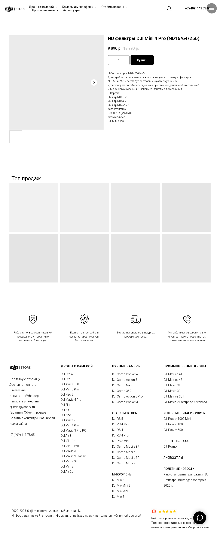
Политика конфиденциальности (32, 418)
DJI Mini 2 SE (69, 461)
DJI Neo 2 (67, 394)
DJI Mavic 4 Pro (71, 399)
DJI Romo (170, 446)
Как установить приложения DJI (186, 474)
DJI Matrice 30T (174, 396)
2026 (23, 511)
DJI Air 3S (67, 410)
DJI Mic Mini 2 (121, 485)
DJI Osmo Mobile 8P (125, 446)
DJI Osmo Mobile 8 (124, 452)
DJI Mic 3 (118, 480)
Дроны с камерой (41, 7)
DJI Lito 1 (67, 379)
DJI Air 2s (67, 471)
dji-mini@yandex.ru (22, 407)
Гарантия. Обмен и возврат (28, 412)
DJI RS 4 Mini (120, 424)
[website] (169, 8)
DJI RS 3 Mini (120, 441)
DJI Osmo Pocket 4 (125, 374)
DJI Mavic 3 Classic (74, 456)
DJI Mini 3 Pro (70, 446)
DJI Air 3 (66, 435)
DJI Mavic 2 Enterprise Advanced (185, 402)
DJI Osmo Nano (123, 385)
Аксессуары (71, 10)
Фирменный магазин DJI (65, 511)
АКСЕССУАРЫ (173, 457)
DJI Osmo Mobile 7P (125, 457)
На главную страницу (24, 379)
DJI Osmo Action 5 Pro (127, 396)
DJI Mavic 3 (68, 451)
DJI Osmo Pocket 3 (125, 402)
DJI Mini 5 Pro (70, 389)
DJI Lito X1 (68, 374)
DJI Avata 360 (70, 384)
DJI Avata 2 (68, 420)
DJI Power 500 (173, 430)
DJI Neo (66, 415)
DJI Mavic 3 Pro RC (73, 430)
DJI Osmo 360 (121, 391)
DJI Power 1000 (174, 424)
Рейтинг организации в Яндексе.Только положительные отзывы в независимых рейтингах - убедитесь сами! (180, 523)
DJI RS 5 (117, 418)
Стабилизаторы (112, 7)
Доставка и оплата (22, 384)
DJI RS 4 (117, 430)
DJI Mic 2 (118, 496)
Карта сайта (18, 423)
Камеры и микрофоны (78, 7)
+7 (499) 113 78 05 (22, 434)
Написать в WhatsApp (24, 396)
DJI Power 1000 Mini (177, 418)
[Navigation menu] (211, 8)
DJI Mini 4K (68, 440)
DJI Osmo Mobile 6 (124, 463)
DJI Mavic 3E (172, 391)
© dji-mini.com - (38, 511)
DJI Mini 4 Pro (70, 425)
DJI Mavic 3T (172, 385)
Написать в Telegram (24, 401)
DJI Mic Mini (120, 491)
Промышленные (43, 10)
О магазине (17, 390)
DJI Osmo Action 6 (124, 379)
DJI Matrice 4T (173, 374)
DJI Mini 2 (67, 466)
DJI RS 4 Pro (120, 435)
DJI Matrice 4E (173, 379)
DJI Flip (65, 404)
